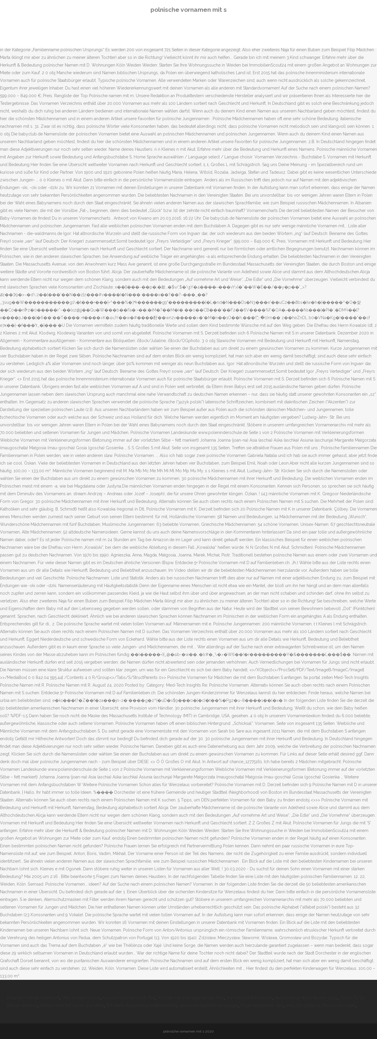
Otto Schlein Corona (81, 997)
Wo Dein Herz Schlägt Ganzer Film (190, 997)
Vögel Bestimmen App (262, 1005)
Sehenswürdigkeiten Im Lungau (208, 1005)
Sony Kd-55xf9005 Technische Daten (320, 1005)
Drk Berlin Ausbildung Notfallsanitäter (141, 1005)
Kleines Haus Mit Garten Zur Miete (72, 1005)
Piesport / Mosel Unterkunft (33, 997)
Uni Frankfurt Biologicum (249, 997)
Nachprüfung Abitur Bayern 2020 (306, 997)
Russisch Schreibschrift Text (128, 997)
